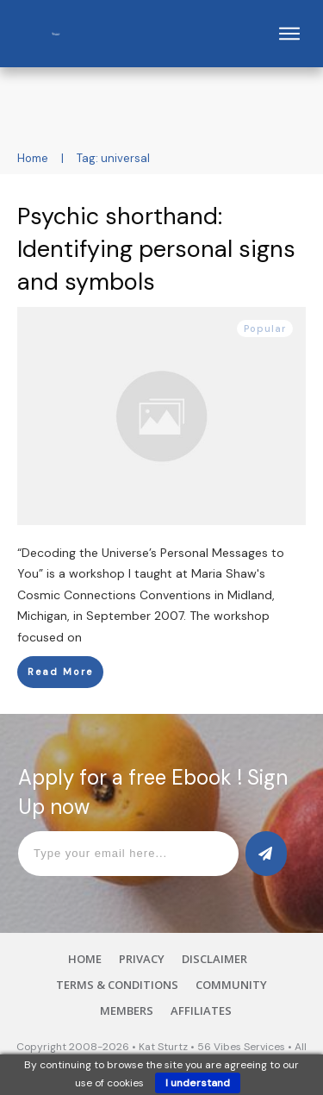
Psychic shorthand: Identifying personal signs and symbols (156, 249)
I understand (197, 1083)
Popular (265, 328)
